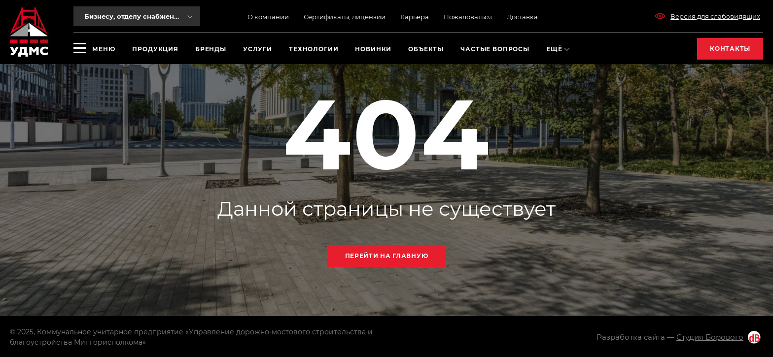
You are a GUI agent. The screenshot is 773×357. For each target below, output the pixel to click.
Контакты (730, 48)
